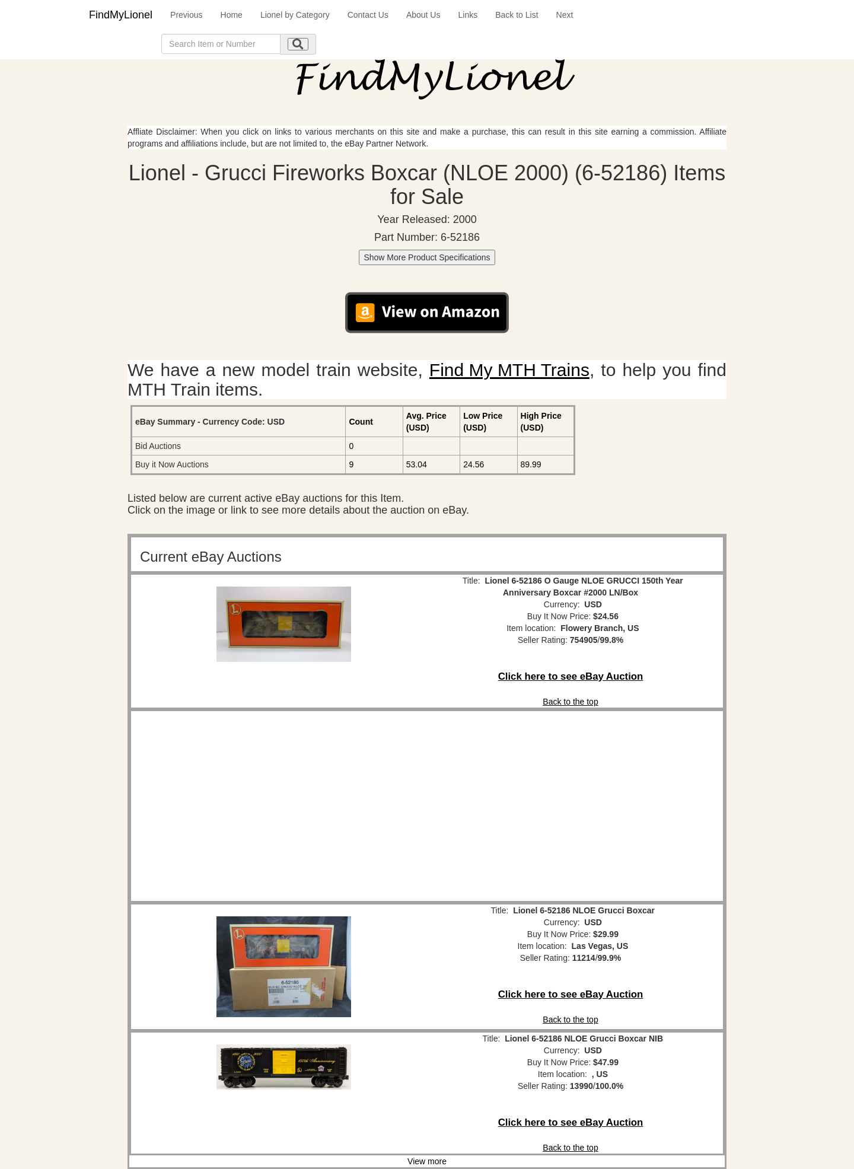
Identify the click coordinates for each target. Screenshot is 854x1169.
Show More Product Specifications (427, 257)
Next (564, 15)
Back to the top (570, 701)
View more (427, 1161)
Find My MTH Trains (509, 370)
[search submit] (298, 44)
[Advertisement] (283, 806)
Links (467, 15)
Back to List (516, 15)
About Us (423, 15)
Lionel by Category (295, 15)
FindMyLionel (120, 15)
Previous (186, 15)
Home (232, 15)
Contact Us (368, 15)
